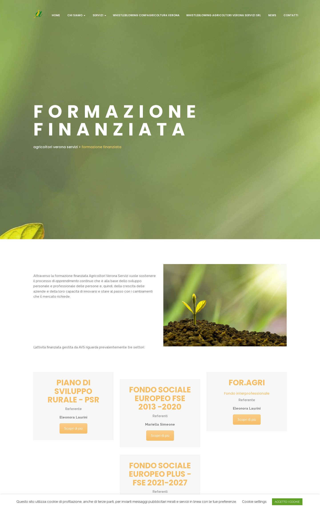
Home (55, 15)
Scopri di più (73, 428)
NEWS (272, 15)
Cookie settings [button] (254, 502)
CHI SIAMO (76, 15)
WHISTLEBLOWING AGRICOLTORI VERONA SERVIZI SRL (223, 15)
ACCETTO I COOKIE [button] (287, 501)
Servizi (99, 15)
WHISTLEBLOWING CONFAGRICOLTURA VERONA (146, 15)
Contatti (290, 15)
